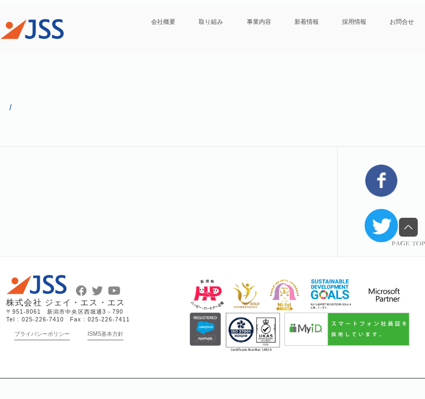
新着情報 (306, 21)
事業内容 (259, 21)
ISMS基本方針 (105, 334)
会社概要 (163, 21)
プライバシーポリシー (42, 334)
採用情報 (354, 21)
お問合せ (402, 21)
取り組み (211, 21)
